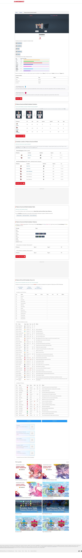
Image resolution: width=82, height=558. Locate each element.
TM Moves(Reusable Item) (29, 288)
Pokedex (20, 12)
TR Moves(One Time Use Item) (38, 288)
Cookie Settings (54, 546)
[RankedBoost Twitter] (79, 551)
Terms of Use (50, 546)
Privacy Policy (44, 546)
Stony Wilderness (33, 215)
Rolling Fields (19, 215)
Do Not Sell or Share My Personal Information (7, 547)
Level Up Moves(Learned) (20, 288)
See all (67, 462)
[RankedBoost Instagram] (81, 551)
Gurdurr (24, 421)
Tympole (59, 421)
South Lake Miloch (26, 215)
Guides (16, 12)
